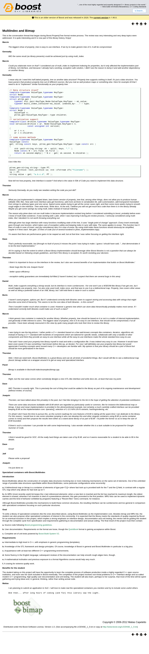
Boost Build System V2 (49, 549)
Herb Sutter (106, 6)
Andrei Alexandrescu (121, 6)
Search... (139, 11)
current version (100, 17)
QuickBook (73, 544)
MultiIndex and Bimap (18, 30)
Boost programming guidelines (38, 540)
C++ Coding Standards (138, 6)
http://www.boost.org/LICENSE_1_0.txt (120, 642)
